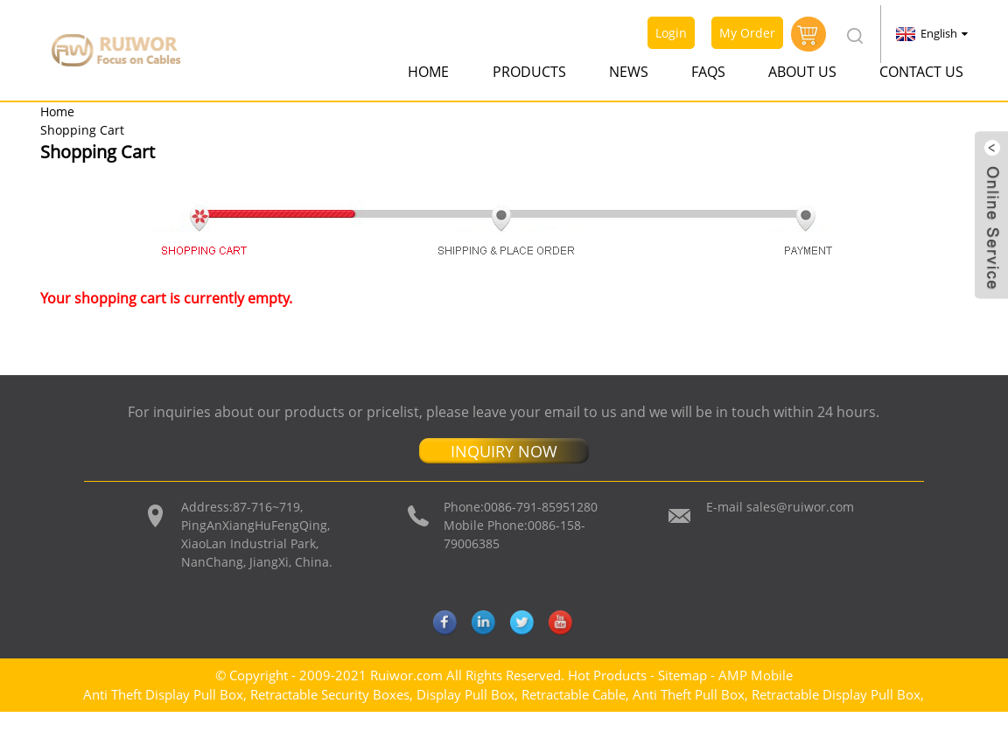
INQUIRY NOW (504, 451)
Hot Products (607, 675)
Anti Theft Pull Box (689, 694)
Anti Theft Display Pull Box (163, 694)
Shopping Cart (82, 130)
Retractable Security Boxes (330, 694)
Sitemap (682, 675)
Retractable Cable (574, 694)
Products (529, 71)
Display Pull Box (465, 694)
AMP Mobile (755, 675)
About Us (802, 71)
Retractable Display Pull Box (836, 694)
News (628, 71)
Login (671, 32)
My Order (747, 32)
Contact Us (921, 71)
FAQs (708, 71)
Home (428, 71)
